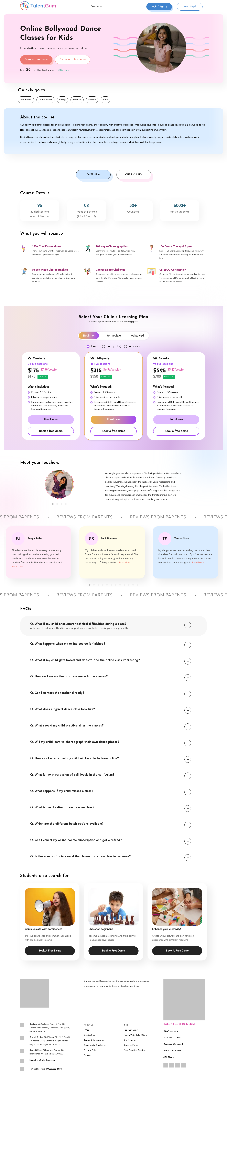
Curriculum (133, 174)
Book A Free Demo (49, 950)
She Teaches (130, 1040)
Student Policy (131, 1045)
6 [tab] (111, 584)
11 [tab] (133, 584)
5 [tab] (107, 584)
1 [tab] (52, 503)
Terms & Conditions (94, 1040)
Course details (45, 100)
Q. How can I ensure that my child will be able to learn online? (110, 758)
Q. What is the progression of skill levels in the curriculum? (110, 775)
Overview (93, 174)
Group (93, 346)
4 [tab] (65, 503)
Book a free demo (36, 59)
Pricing (62, 100)
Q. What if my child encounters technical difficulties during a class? (110, 624)
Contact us (89, 1035)
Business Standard (173, 1044)
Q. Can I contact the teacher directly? (110, 693)
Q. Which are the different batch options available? (110, 824)
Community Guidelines (95, 1045)
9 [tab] (124, 584)
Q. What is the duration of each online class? (110, 807)
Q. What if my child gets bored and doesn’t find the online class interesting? (110, 660)
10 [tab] (128, 584)
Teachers (77, 100)
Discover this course (73, 59)
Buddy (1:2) (111, 346)
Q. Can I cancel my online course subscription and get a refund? (110, 840)
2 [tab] (57, 503)
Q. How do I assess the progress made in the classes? (110, 676)
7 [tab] (115, 584)
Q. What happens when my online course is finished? (110, 644)
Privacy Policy (91, 1050)
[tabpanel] (59, 484)
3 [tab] (61, 503)
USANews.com (171, 1031)
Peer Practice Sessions (135, 1050)
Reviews (92, 100)
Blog (126, 1025)
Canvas (87, 1055)
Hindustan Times (172, 1051)
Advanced (137, 335)
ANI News (168, 1057)
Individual (132, 346)
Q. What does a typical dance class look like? (110, 709)
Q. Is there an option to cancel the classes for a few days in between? (110, 856)
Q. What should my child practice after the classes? (110, 725)
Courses (96, 7)
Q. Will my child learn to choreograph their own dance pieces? (110, 742)
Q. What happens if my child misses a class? (110, 791)
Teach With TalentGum (135, 1035)
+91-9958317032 (46, 1069)
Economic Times (172, 1038)
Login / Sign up (159, 7)
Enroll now (50, 419)
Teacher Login (131, 1030)
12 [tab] (137, 584)
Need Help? (190, 7)
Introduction (26, 100)
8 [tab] (120, 584)
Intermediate (113, 335)
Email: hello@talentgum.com (42, 1060)
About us (88, 1025)
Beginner (89, 335)
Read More (17, 567)
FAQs (105, 100)
